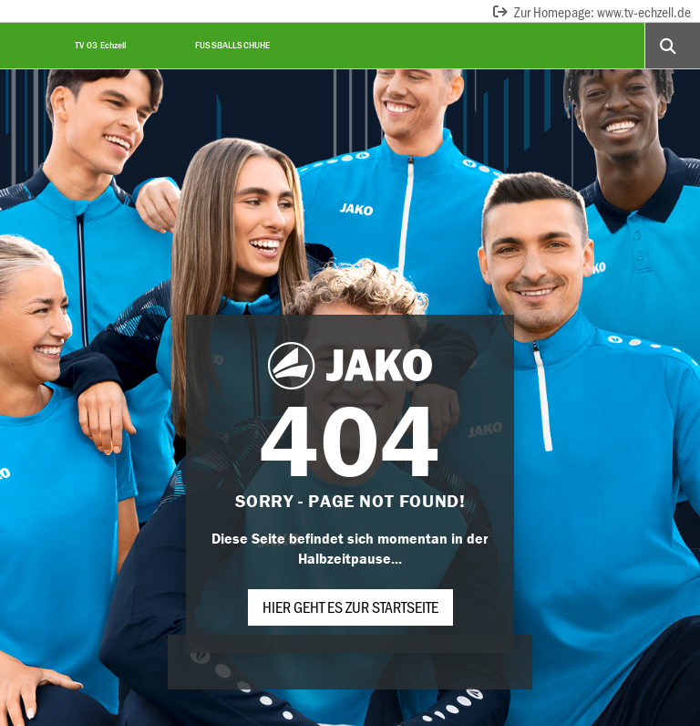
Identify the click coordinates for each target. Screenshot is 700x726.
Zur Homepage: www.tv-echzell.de (591, 11)
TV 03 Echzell (100, 45)
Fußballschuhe (233, 45)
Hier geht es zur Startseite (350, 606)
